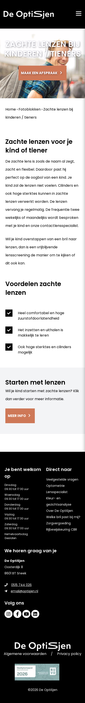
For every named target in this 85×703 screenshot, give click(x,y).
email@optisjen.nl (21, 591)
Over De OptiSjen (59, 510)
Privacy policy (69, 653)
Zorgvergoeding (58, 523)
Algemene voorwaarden (25, 653)
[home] (29, 15)
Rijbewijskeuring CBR (61, 529)
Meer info (17, 415)
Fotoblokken (30, 109)
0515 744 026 (18, 585)
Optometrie (55, 485)
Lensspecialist (57, 492)
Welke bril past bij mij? (63, 517)
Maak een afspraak (39, 73)
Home (10, 109)
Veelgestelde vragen (62, 479)
